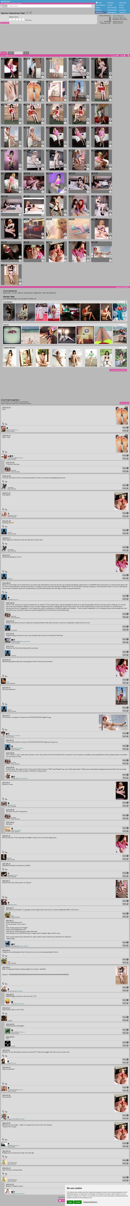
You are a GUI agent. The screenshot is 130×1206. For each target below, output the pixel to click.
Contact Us (122, 12)
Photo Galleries (100, 5)
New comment (124, 403)
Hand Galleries (111, 12)
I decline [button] (77, 1202)
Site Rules (110, 3)
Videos (98, 8)
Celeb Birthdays (112, 10)
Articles (109, 5)
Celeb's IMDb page (118, 15)
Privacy (121, 8)
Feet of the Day (112, 8)
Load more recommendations (118, 370)
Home (100, 3)
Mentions (98, 10)
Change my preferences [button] (90, 1202)
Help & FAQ (122, 3)
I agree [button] (70, 1202)
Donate (121, 5)
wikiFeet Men (99, 12)
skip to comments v (122, 287)
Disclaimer (122, 10)
